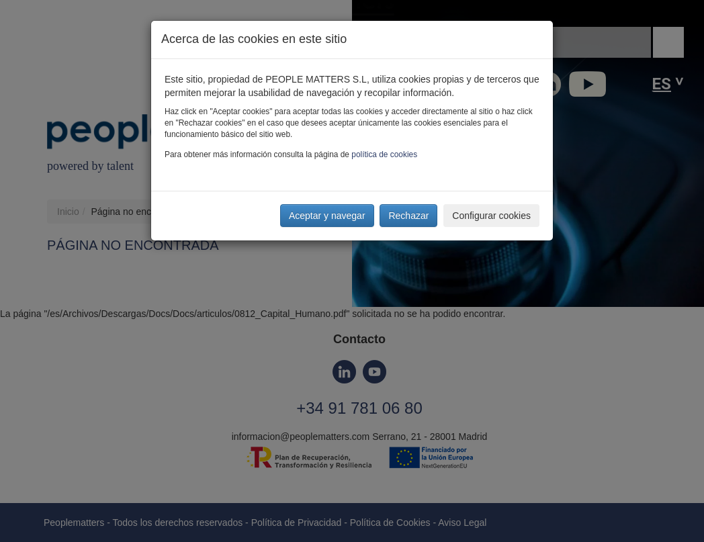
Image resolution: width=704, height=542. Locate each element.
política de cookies (384, 154)
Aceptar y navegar (327, 215)
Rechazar (408, 215)
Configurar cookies (491, 215)
